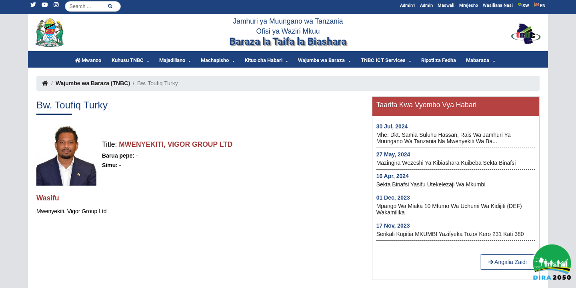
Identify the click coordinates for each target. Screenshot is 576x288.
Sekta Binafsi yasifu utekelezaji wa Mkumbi (431, 184)
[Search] (93, 6)
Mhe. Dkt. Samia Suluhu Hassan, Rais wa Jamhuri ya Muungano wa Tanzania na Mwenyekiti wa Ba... (443, 138)
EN (540, 5)
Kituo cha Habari (263, 60)
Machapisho (215, 60)
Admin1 (407, 5)
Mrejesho (468, 5)
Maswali (446, 5)
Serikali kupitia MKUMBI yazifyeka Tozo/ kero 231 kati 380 (450, 234)
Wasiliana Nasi (498, 5)
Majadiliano (172, 60)
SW (523, 5)
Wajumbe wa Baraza (321, 60)
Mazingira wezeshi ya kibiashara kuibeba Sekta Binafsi (446, 163)
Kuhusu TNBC (128, 60)
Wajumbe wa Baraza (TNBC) (93, 83)
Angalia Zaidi (507, 262)
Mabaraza (477, 60)
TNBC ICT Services (383, 60)
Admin (426, 5)
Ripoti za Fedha (438, 60)
